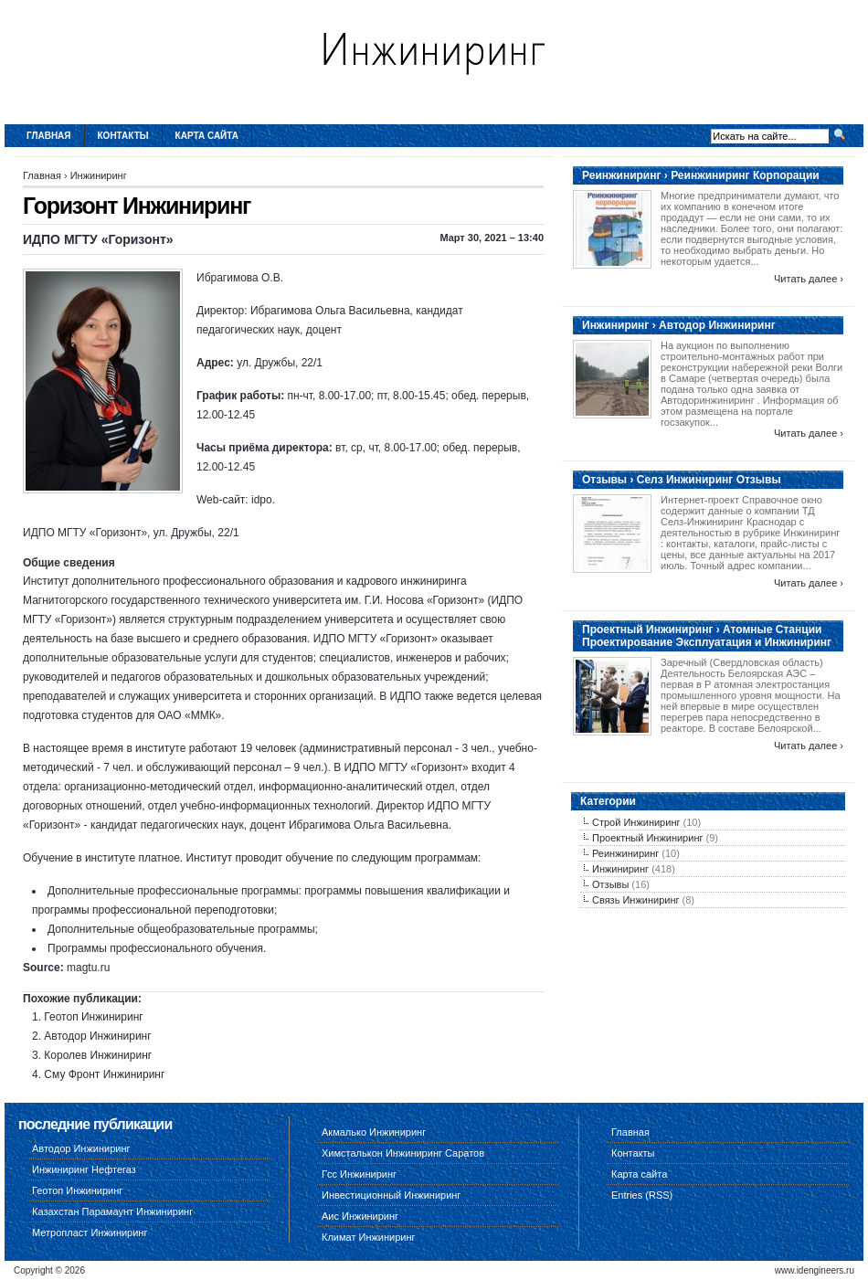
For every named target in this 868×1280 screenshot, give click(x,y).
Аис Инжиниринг (360, 1216)
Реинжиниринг (625, 853)
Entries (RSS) (641, 1195)
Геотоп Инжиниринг (93, 1016)
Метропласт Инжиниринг (89, 1232)
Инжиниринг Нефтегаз (84, 1169)
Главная (48, 136)
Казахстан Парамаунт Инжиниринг (112, 1211)
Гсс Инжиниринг (359, 1174)
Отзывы (610, 884)
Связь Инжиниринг (636, 899)
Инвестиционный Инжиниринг (391, 1195)
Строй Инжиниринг (636, 822)
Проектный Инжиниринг (647, 837)
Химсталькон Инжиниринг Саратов (403, 1153)
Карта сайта (206, 136)
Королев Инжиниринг (98, 1055)
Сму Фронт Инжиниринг (104, 1074)
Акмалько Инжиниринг (374, 1132)
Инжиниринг (98, 175)
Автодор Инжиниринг (97, 1036)
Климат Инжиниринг (369, 1237)
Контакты (123, 136)
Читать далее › (808, 278)
